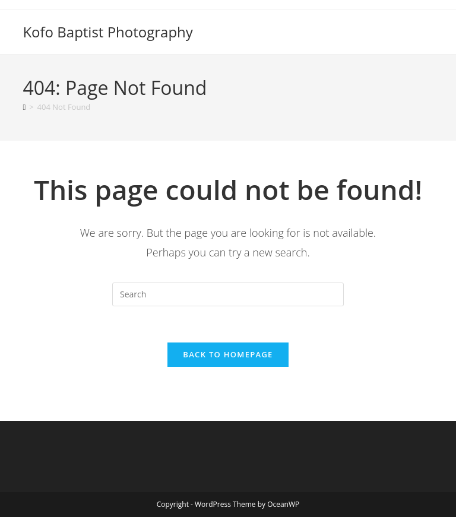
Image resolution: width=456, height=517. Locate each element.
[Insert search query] (228, 294)
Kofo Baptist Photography (107, 32)
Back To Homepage (228, 354)
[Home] (24, 107)
